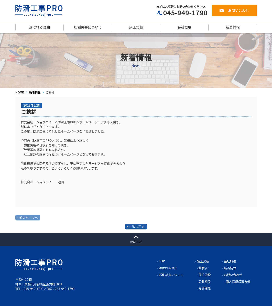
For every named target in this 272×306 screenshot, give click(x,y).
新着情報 (233, 27)
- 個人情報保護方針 (237, 281)
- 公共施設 (204, 281)
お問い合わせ (238, 10)
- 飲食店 (202, 268)
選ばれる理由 (39, 27)
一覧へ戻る (136, 226)
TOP (162, 261)
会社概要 (184, 27)
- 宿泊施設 (204, 274)
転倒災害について (88, 27)
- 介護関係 (204, 288)
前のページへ (28, 217)
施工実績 (136, 27)
